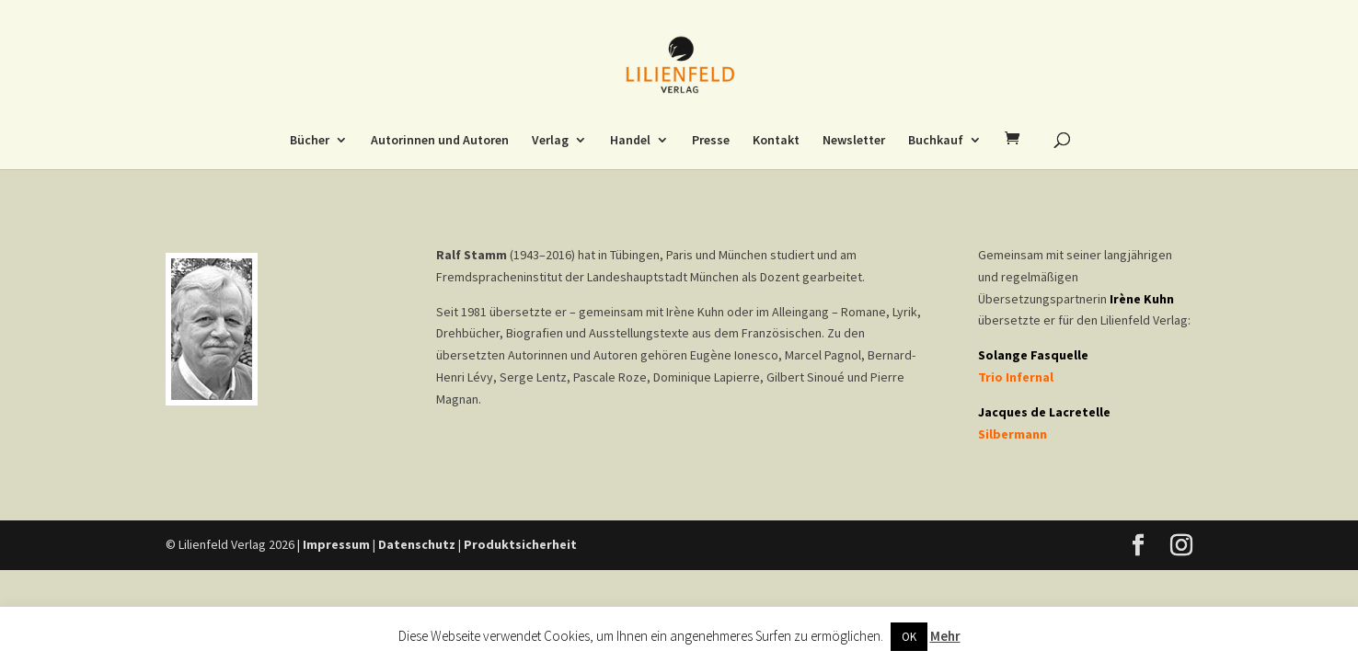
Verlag (550, 140)
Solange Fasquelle (1033, 355)
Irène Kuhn (1142, 299)
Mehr (945, 636)
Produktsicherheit (520, 544)
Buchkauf (935, 140)
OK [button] (909, 637)
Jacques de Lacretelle (1044, 412)
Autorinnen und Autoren (440, 140)
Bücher (309, 140)
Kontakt (776, 140)
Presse (711, 140)
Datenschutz (416, 544)
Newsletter (854, 140)
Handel (630, 140)
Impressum (336, 544)
